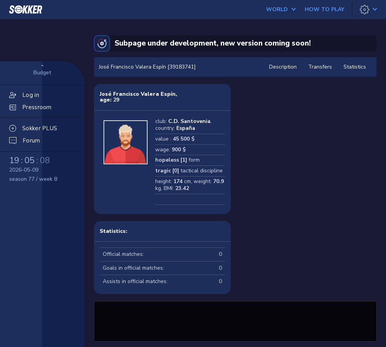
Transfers (320, 66)
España (185, 128)
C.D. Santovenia (189, 121)
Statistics (354, 66)
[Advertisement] (235, 320)
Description (283, 66)
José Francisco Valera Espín (138, 94)
